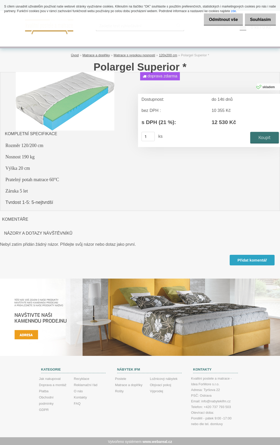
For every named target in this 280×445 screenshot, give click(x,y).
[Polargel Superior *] (65, 73)
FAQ (77, 402)
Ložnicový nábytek (164, 378)
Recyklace (81, 378)
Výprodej (156, 390)
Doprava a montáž (52, 384)
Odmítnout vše (219, 19)
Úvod (75, 54)
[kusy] (148, 135)
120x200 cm (168, 54)
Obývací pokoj (160, 384)
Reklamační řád (85, 384)
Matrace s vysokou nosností (134, 54)
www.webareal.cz (157, 441)
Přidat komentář (252, 259)
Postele (120, 378)
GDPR (44, 409)
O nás (78, 390)
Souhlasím (259, 19)
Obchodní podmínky (46, 399)
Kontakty (80, 396)
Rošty (119, 390)
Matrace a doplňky (96, 54)
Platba (44, 390)
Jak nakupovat (50, 378)
